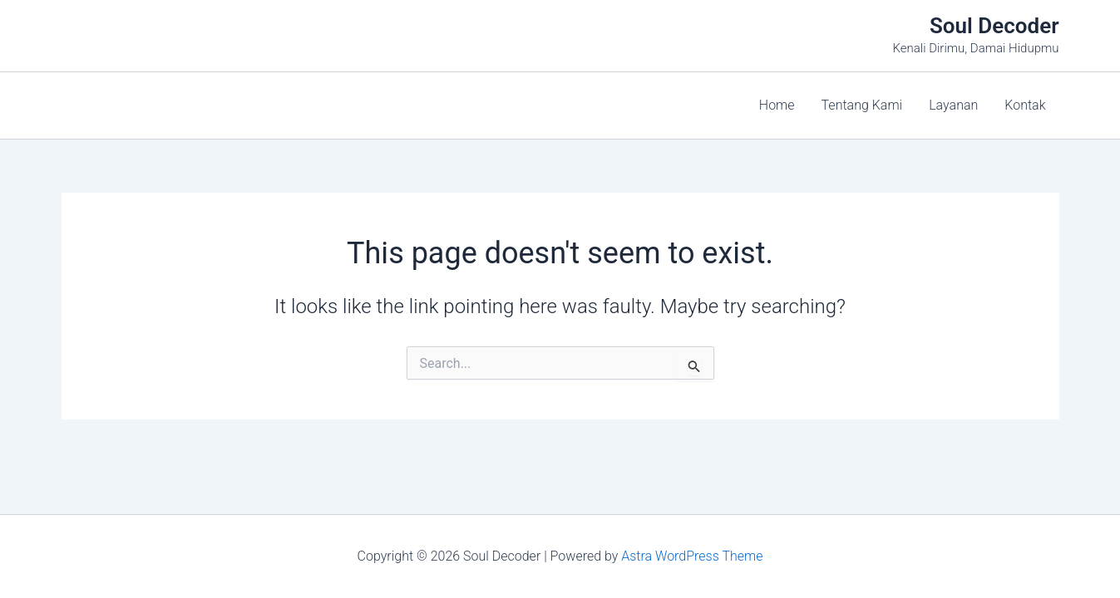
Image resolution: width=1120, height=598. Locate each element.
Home (777, 105)
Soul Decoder (994, 25)
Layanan (953, 105)
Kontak (1024, 105)
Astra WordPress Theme (691, 556)
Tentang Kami (862, 105)
